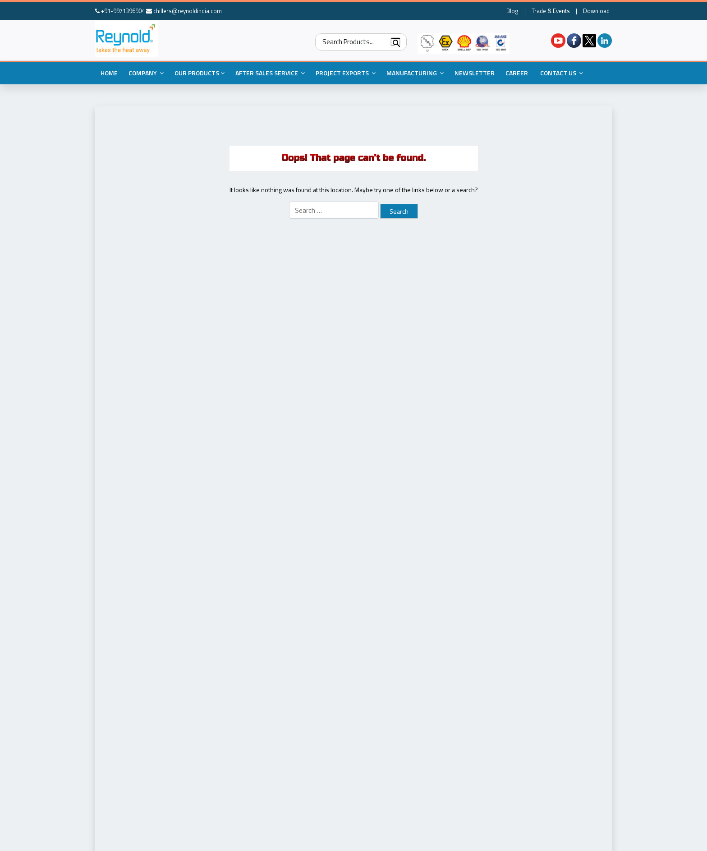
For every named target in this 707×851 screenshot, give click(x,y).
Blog (512, 10)
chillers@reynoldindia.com (184, 10)
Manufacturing (415, 73)
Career (516, 73)
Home (109, 73)
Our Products (199, 73)
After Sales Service (270, 73)
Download (596, 10)
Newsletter (474, 73)
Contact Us (561, 73)
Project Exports (346, 73)
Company (146, 73)
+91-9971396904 (120, 10)
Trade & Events (551, 10)
